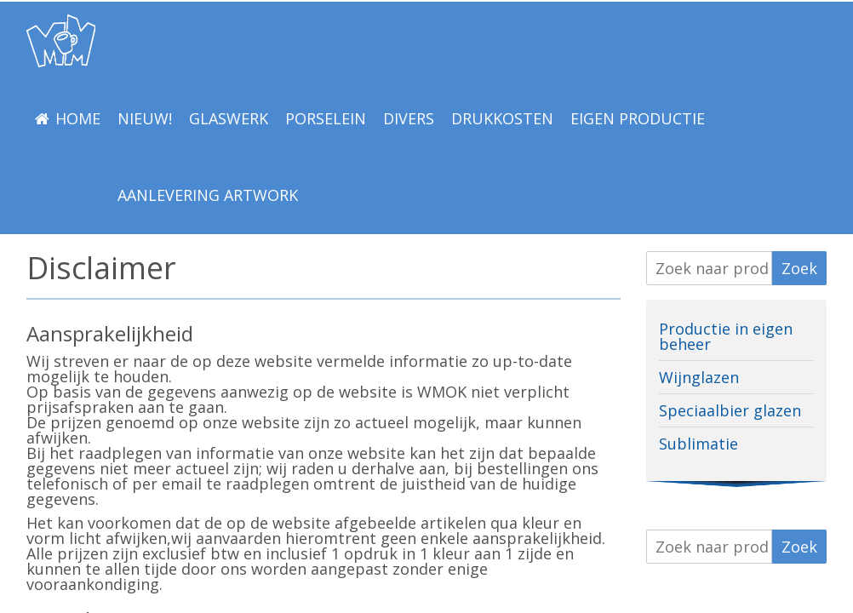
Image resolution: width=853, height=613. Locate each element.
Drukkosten (502, 118)
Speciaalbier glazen (730, 410)
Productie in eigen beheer (726, 336)
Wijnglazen (699, 377)
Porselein (325, 118)
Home (77, 118)
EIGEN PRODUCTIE (637, 118)
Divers (408, 118)
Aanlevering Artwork (207, 195)
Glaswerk (228, 118)
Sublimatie (698, 443)
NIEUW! (144, 118)
